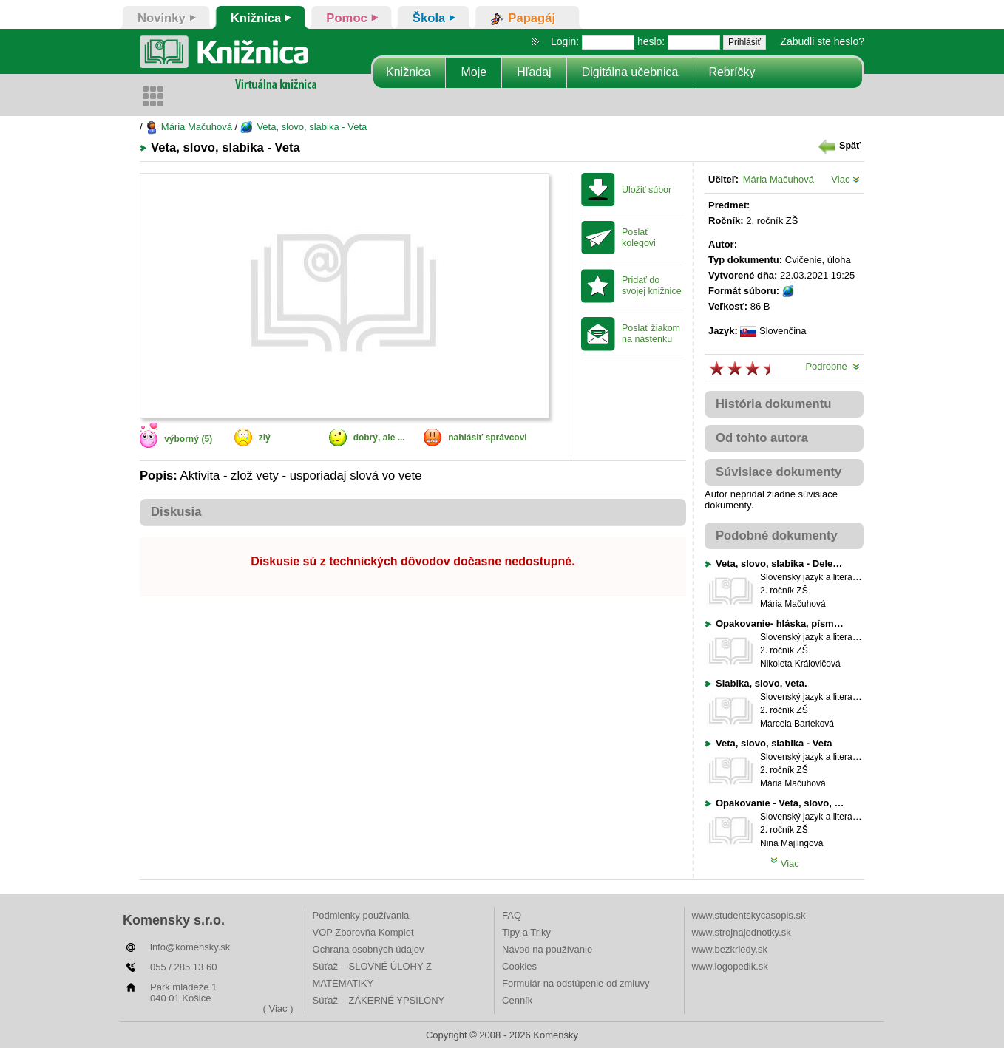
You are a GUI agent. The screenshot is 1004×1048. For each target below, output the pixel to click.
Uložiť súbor (646, 190)
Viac (845, 179)
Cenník (517, 1000)
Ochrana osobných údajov (368, 949)
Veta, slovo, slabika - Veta (303, 126)
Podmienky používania (361, 915)
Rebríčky (731, 72)
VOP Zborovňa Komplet (363, 932)
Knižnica (408, 72)
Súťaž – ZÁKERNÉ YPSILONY (379, 1000)
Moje (473, 72)
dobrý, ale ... (379, 437)
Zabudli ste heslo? (822, 41)
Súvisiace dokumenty (778, 472)
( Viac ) (278, 1008)
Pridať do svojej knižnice (652, 285)
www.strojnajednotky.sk (741, 932)
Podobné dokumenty (777, 535)
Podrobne (832, 366)
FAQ (511, 915)
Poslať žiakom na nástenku (651, 333)
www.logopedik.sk (730, 966)
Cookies (519, 966)
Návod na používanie (547, 949)
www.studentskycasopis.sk (749, 915)
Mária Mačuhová (188, 126)
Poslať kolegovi (639, 237)
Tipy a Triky (526, 932)
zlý (265, 437)
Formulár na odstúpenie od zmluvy (575, 983)
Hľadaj (534, 72)
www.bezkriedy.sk (729, 949)
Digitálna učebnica (630, 72)
